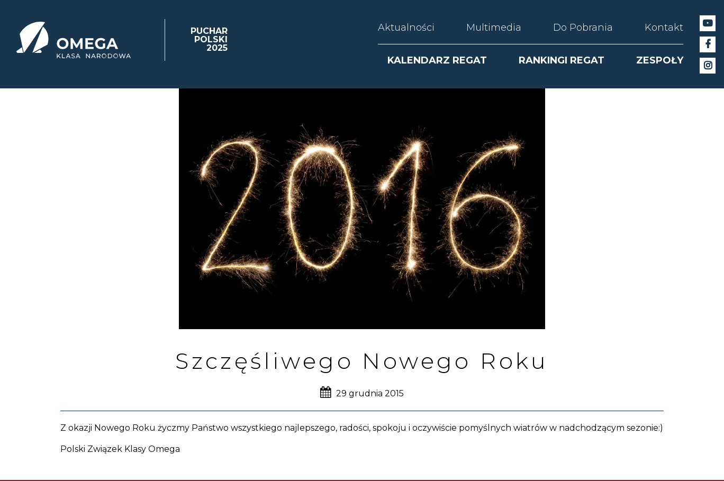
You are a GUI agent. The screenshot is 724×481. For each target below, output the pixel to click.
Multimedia (493, 27)
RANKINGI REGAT (561, 60)
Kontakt (664, 27)
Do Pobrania (583, 27)
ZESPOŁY (659, 60)
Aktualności (406, 27)
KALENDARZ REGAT (437, 60)
